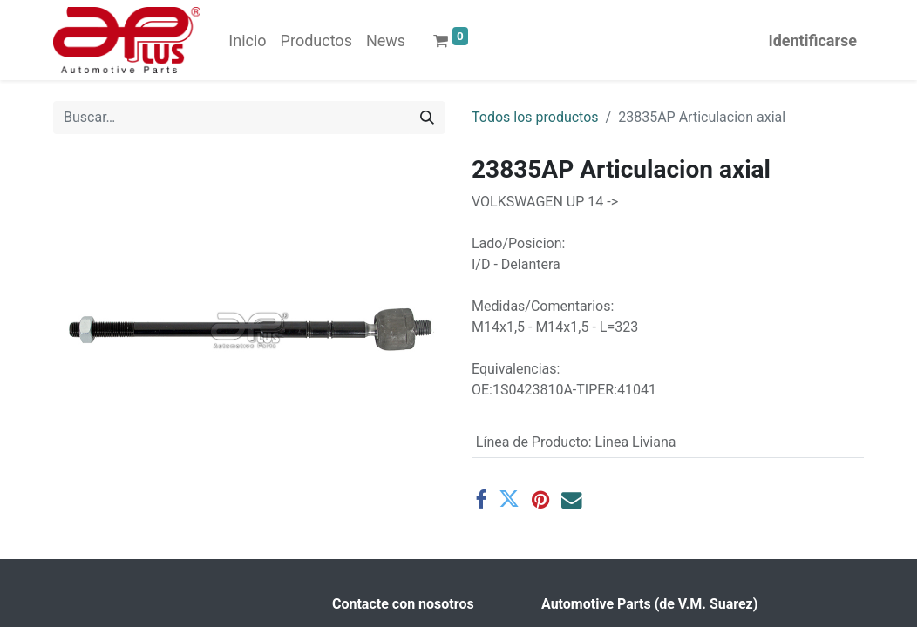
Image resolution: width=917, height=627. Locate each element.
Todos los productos (535, 117)
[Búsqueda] (427, 117)
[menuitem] (247, 40)
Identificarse (812, 40)
